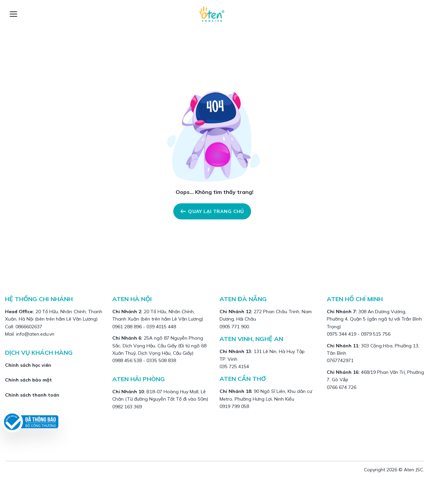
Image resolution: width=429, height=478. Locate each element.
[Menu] (13, 14)
